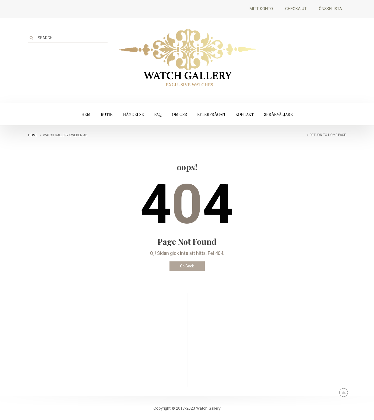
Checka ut (296, 8)
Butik (107, 114)
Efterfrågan (211, 114)
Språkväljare (278, 114)
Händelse (133, 114)
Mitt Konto (261, 8)
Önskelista (330, 8)
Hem (85, 114)
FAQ (158, 114)
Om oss (179, 114)
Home (32, 135)
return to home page (328, 135)
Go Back (187, 266)
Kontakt (244, 114)
